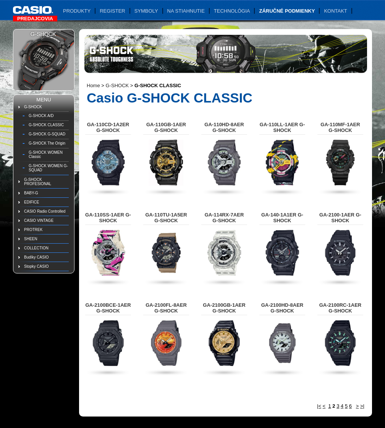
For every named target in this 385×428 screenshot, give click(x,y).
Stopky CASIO (36, 266)
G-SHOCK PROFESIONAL (37, 181)
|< (319, 406)
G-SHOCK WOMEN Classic (46, 154)
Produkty (77, 11)
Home (93, 85)
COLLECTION (36, 248)
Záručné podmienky (287, 11)
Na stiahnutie (186, 11)
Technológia (232, 11)
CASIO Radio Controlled (44, 211)
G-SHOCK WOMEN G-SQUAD (48, 168)
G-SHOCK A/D (41, 116)
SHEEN (30, 239)
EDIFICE (31, 202)
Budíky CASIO (36, 257)
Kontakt (335, 11)
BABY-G (31, 193)
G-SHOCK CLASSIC (46, 125)
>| (362, 406)
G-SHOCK (33, 107)
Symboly (146, 11)
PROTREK (33, 230)
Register (112, 11)
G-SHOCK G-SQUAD (47, 134)
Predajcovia (35, 18)
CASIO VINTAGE (38, 220)
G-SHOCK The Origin (47, 143)
